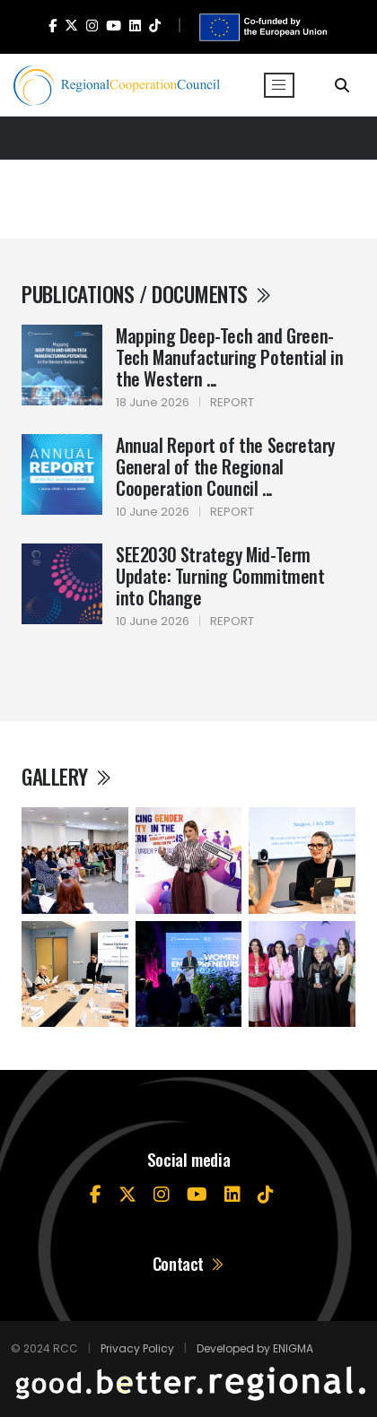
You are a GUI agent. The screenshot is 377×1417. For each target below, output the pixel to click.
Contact (189, 1263)
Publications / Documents (147, 293)
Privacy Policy (137, 1348)
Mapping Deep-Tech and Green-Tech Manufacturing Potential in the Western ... (230, 357)
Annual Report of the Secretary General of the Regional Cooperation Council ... (225, 466)
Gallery (67, 776)
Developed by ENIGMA (255, 1348)
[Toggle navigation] (279, 85)
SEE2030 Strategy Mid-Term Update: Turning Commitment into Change (220, 576)
